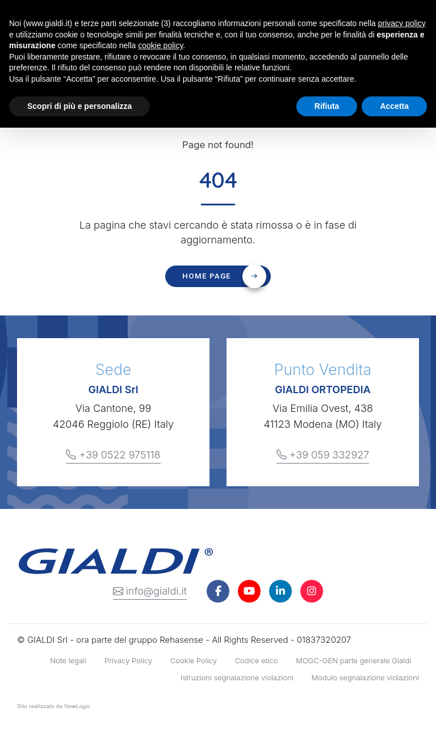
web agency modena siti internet (53, 708)
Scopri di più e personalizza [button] (79, 106)
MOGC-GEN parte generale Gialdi (353, 660)
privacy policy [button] (402, 23)
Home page (224, 276)
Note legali (68, 660)
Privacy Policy (128, 660)
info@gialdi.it (150, 591)
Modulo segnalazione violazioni (365, 677)
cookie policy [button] (160, 45)
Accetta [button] (394, 106)
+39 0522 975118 (113, 455)
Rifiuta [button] (327, 106)
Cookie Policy (193, 660)
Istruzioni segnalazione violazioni (237, 677)
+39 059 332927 (323, 455)
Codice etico (256, 660)
